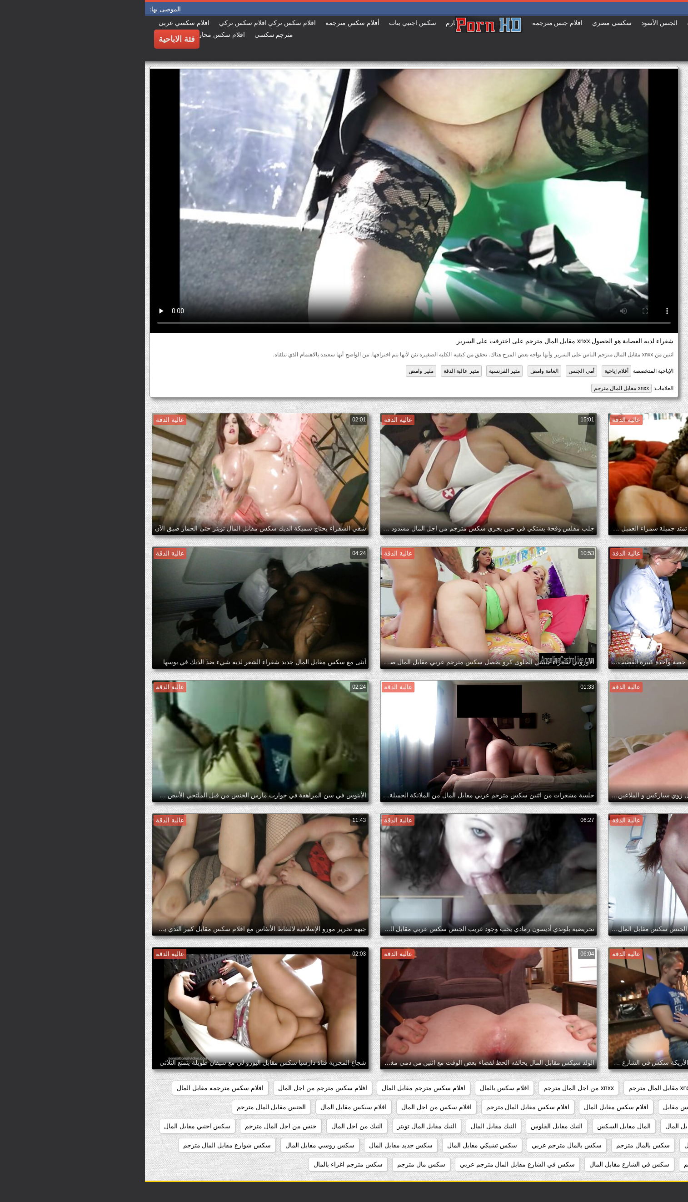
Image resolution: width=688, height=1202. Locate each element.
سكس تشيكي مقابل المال (337, 1145)
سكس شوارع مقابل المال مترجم (82, 1145)
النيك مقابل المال (348, 1126)
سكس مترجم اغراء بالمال (203, 1164)
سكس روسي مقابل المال (174, 1145)
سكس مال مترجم (276, 1164)
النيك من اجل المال (212, 1126)
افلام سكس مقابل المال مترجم (383, 1107)
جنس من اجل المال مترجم (136, 1126)
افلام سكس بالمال (359, 1088)
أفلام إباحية (471, 371)
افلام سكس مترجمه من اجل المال (628, 1107)
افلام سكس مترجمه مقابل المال (75, 1088)
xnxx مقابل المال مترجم (476, 388)
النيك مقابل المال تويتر (282, 1126)
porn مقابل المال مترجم (595, 1088)
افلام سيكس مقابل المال (208, 1107)
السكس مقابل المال (547, 1126)
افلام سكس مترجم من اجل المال (177, 1088)
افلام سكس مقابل (542, 1107)
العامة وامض (399, 371)
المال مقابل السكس (479, 1126)
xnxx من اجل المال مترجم (434, 1088)
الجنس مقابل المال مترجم (126, 1107)
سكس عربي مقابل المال (641, 1164)
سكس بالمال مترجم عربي (422, 1145)
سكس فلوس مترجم (566, 1164)
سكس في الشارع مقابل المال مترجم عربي (372, 1164)
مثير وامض (276, 371)
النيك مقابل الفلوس (412, 1126)
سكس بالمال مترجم (498, 1145)
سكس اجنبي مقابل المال (52, 1126)
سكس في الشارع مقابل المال (484, 1164)
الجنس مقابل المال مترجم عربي (631, 1126)
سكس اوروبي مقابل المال (574, 1145)
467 (668, 1088)
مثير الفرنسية (359, 371)
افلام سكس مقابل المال (471, 1107)
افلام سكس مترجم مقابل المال (278, 1088)
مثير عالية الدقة (316, 371)
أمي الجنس (436, 371)
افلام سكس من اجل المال (291, 1107)
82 (645, 1088)
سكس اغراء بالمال (649, 1145)
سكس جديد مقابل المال (256, 1145)
